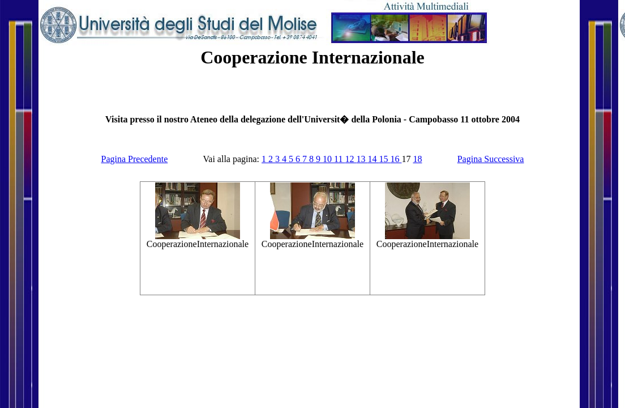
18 (417, 159)
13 (361, 159)
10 (328, 159)
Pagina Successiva (490, 159)
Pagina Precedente (134, 159)
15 (384, 159)
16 (395, 159)
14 (373, 159)
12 (350, 159)
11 (339, 159)
